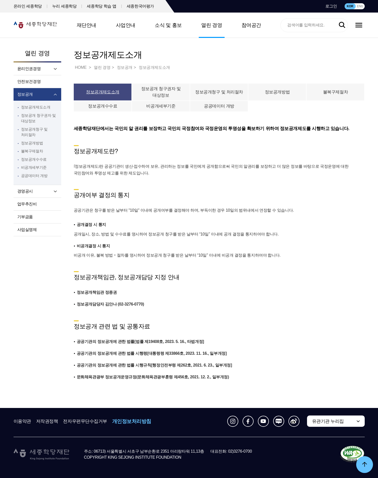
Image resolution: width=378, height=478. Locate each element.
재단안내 (86, 25)
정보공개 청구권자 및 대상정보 (161, 92)
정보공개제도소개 (35, 107)
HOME (81, 67)
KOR (350, 6)
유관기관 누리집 (328, 421)
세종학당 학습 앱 (101, 6)
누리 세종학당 (64, 6)
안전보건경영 (29, 81)
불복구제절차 (32, 151)
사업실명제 (27, 229)
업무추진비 (27, 204)
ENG (360, 6)
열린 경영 (211, 25)
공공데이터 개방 (34, 175)
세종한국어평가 (140, 6)
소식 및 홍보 (168, 25)
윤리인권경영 (29, 69)
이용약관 (22, 421)
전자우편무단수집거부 (85, 421)
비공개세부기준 (34, 167)
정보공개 (25, 94)
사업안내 (125, 25)
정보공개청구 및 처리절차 (219, 92)
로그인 (331, 6)
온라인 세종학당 (28, 6)
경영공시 (25, 191)
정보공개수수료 (34, 159)
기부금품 (25, 217)
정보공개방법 (32, 143)
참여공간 (251, 25)
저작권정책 (47, 421)
